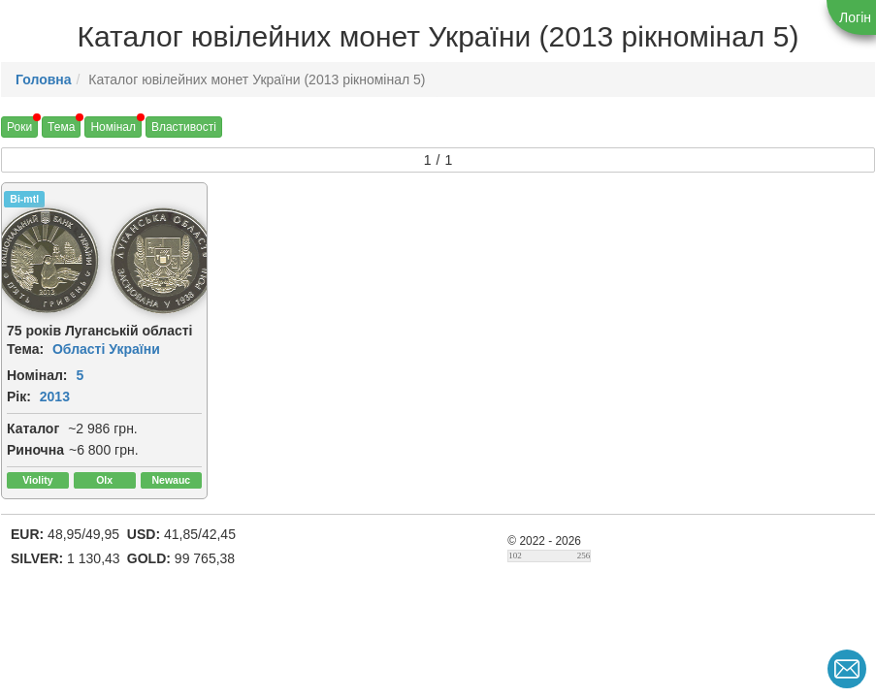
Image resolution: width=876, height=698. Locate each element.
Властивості (183, 127)
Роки (19, 127)
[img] (163, 260)
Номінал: (37, 375)
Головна (44, 79)
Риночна (35, 450)
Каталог (33, 428)
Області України (106, 349)
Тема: (25, 349)
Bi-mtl (24, 199)
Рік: (19, 396)
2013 (55, 396)
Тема (61, 127)
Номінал (113, 127)
